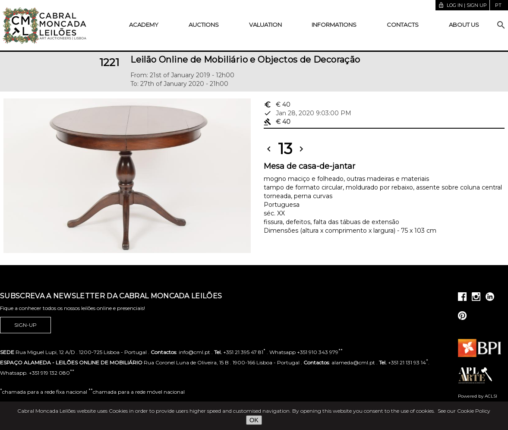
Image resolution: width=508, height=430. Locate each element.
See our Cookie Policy (464, 411)
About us (464, 24)
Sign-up (25, 325)
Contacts (403, 24)
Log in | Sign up (462, 5)
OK (254, 420)
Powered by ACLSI (477, 396)
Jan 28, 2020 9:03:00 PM (307, 113)
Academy (143, 24)
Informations (334, 24)
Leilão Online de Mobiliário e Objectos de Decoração (245, 59)
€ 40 (277, 104)
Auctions (204, 24)
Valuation (265, 24)
